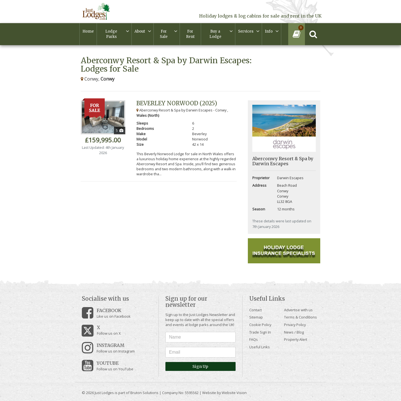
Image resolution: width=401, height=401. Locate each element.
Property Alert (295, 339)
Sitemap (256, 317)
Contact (255, 309)
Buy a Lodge (215, 34)
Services (245, 31)
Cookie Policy (260, 324)
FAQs (253, 339)
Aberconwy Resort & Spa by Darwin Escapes (282, 161)
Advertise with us (298, 309)
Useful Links (259, 346)
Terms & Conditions (300, 317)
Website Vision (234, 392)
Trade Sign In (260, 332)
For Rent (190, 34)
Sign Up (200, 366)
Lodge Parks (111, 34)
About (140, 31)
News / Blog (294, 332)
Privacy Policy (295, 324)
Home (88, 31)
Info (269, 31)
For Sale (164, 34)
